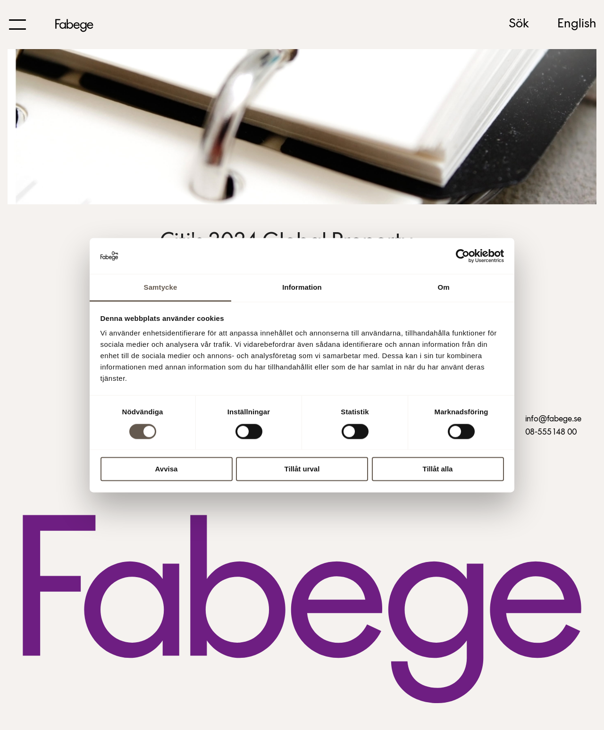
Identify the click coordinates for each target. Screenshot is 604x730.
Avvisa (166, 469)
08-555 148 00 (551, 432)
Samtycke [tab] (160, 288)
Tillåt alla (438, 469)
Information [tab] (302, 288)
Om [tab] (443, 288)
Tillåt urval (302, 469)
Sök (519, 24)
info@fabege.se (553, 419)
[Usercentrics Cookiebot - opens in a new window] (462, 256)
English (576, 24)
